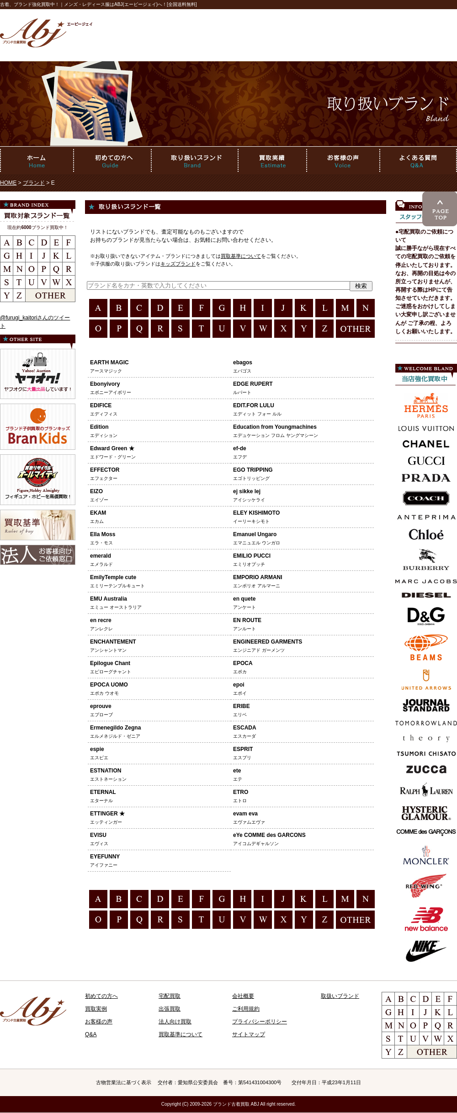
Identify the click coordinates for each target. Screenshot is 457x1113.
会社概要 (243, 996)
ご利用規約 (246, 1009)
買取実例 (96, 1009)
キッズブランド (178, 263)
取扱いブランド (340, 996)
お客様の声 (98, 1021)
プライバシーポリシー (259, 1021)
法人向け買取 (175, 1021)
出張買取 (170, 1009)
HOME (8, 183)
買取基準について (241, 256)
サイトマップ (248, 1034)
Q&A (91, 1034)
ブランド (34, 183)
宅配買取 (170, 996)
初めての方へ (101, 996)
